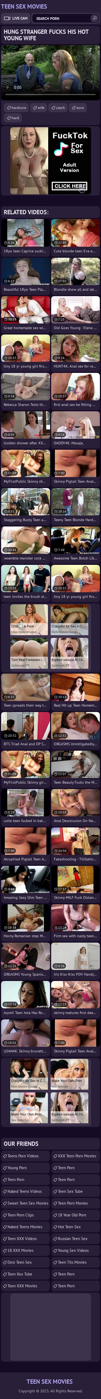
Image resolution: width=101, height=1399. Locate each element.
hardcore (19, 107)
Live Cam (19, 18)
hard (15, 117)
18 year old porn (72, 1215)
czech (60, 107)
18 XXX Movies (20, 1250)
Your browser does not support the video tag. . (50, 72)
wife (41, 107)
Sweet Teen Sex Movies (28, 1203)
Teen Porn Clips (21, 1215)
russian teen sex (73, 1238)
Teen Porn (16, 1179)
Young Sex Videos (73, 1250)
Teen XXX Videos (22, 1238)
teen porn (66, 1167)
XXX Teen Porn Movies (77, 1155)
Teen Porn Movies (73, 1203)
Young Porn (17, 1167)
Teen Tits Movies (72, 1262)
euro (80, 107)
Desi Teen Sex (20, 1262)
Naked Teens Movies (25, 1226)
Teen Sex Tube (70, 1191)
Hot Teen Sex (69, 1226)
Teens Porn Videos (23, 1155)
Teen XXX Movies (22, 1285)
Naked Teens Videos (25, 1191)
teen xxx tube (20, 1274)
